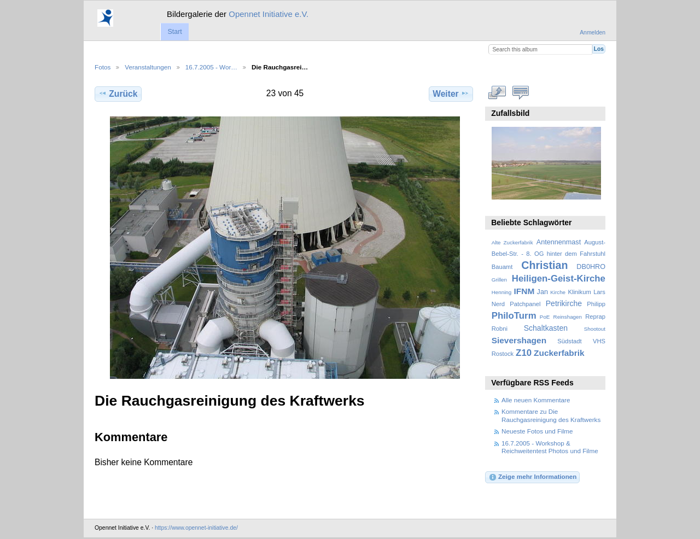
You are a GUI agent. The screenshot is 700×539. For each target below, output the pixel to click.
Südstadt (569, 341)
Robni (500, 328)
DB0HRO (590, 267)
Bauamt (502, 266)
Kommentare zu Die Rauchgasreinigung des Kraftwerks (550, 415)
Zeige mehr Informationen (532, 477)
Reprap (595, 316)
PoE (545, 317)
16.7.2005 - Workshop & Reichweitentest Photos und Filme (549, 447)
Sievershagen (519, 340)
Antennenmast (558, 242)
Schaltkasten (546, 328)
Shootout (594, 329)
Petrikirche (564, 303)
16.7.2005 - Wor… (211, 67)
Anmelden (592, 33)
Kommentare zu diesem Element (521, 92)
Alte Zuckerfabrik (512, 242)
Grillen (499, 280)
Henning (502, 292)
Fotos (102, 67)
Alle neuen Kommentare (535, 399)
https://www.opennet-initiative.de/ (196, 528)
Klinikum (579, 292)
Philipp (596, 304)
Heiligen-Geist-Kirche (558, 278)
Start (174, 32)
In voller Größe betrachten (497, 92)
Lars (599, 292)
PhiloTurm (514, 315)
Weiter (451, 93)
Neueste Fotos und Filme (537, 431)
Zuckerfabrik (559, 353)
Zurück (117, 93)
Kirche (557, 292)
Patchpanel (525, 304)
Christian (544, 265)
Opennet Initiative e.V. (268, 14)
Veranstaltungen (148, 67)
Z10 (524, 353)
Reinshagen (567, 317)
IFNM (524, 291)
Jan (542, 292)
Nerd (498, 304)
